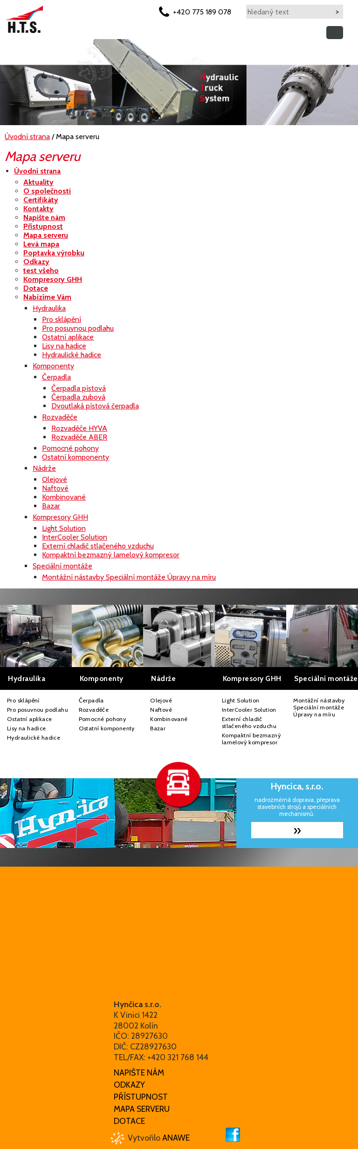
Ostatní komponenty (107, 728)
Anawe (176, 1137)
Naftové (161, 709)
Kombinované (168, 718)
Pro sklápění (23, 700)
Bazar (157, 728)
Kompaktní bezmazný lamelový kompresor (251, 739)
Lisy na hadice (26, 728)
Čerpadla (91, 700)
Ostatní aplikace (29, 718)
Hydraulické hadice (33, 737)
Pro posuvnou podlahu (37, 709)
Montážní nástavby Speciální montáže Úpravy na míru (318, 707)
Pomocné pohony (102, 718)
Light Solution (241, 700)
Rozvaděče (94, 709)
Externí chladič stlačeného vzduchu (249, 722)
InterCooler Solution (249, 709)
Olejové (161, 700)
